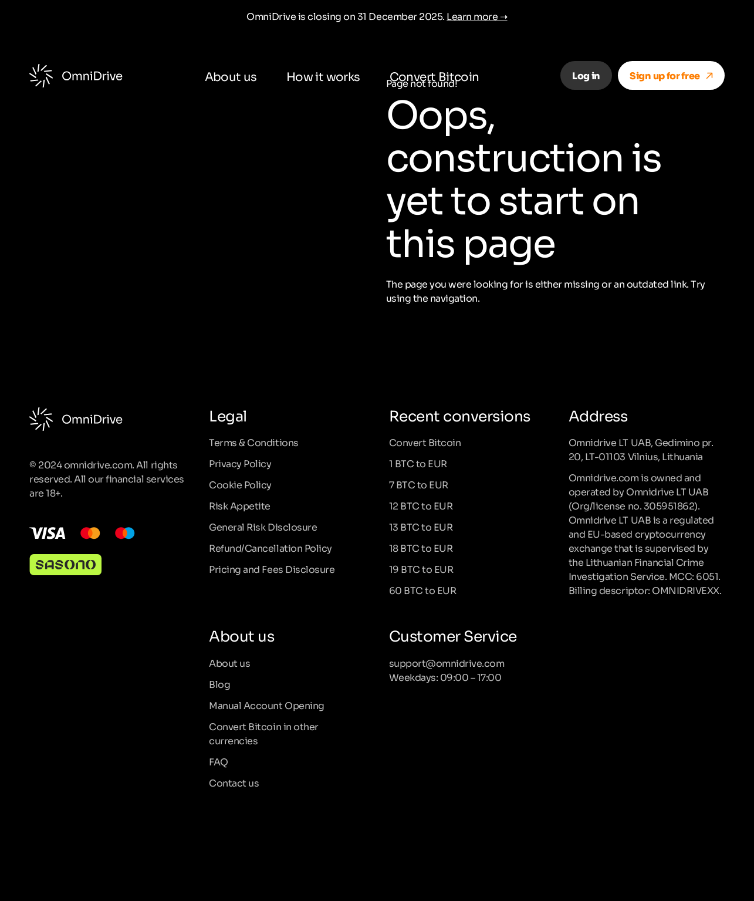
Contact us (234, 782)
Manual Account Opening (266, 705)
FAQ (218, 761)
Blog (219, 684)
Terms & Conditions (253, 442)
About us (231, 76)
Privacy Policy (240, 463)
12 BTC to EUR (421, 505)
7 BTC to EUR (418, 484)
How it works (323, 76)
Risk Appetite (240, 505)
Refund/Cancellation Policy (270, 548)
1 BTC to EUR (418, 463)
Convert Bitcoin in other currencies (263, 733)
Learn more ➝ (477, 16)
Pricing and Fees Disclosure (271, 569)
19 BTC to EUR (421, 569)
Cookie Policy (240, 484)
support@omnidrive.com (447, 663)
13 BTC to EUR (421, 526)
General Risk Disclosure (263, 526)
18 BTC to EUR (421, 548)
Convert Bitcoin (434, 76)
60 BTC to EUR (423, 590)
